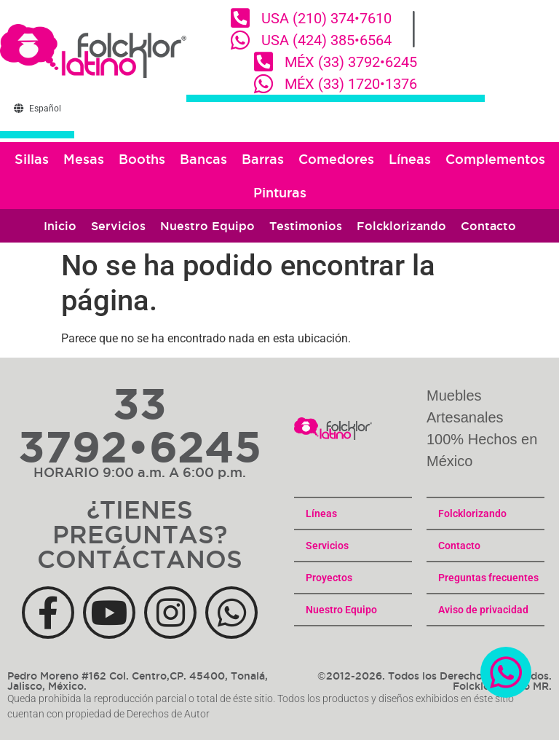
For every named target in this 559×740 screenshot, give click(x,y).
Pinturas (279, 192)
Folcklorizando (401, 225)
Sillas (32, 158)
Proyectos (329, 577)
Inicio (60, 225)
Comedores (336, 158)
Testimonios (305, 225)
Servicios (118, 225)
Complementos (495, 158)
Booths (142, 158)
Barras (263, 158)
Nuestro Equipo (207, 225)
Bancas (203, 158)
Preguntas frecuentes (488, 577)
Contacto (488, 225)
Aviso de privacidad (483, 609)
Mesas (83, 158)
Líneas (410, 158)
